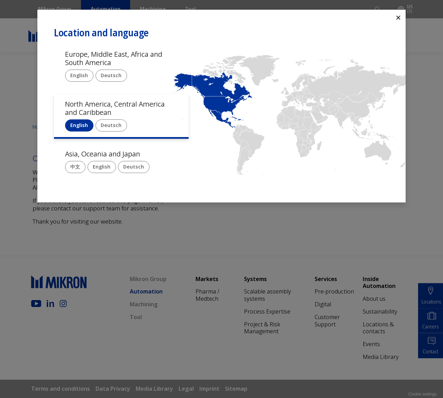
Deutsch (111, 75)
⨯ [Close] (398, 17)
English (79, 75)
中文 (75, 166)
